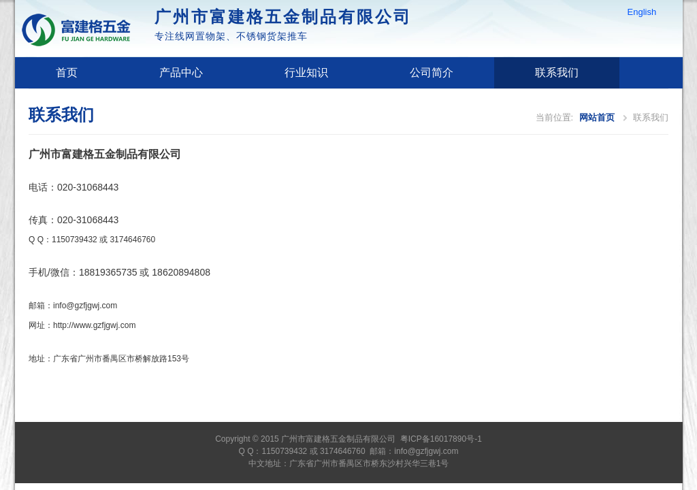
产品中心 (181, 72)
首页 (67, 72)
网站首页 (597, 117)
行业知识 (306, 72)
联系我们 (557, 72)
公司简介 (431, 72)
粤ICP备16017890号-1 (441, 439)
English (642, 12)
